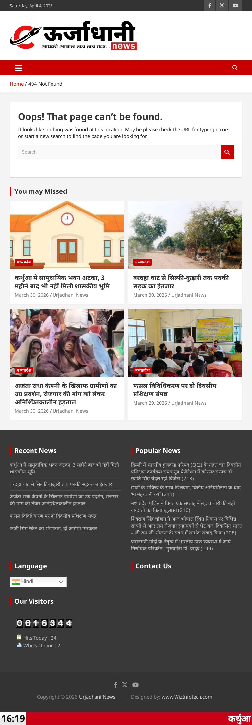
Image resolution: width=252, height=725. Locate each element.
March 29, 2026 (150, 403)
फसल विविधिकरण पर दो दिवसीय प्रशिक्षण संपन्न (174, 389)
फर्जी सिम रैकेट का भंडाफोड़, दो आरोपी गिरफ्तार (53, 528)
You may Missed (40, 191)
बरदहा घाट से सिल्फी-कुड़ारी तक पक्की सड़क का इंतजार (181, 281)
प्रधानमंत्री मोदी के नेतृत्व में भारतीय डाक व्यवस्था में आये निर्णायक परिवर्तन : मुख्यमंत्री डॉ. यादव (181, 545)
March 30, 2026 (32, 295)
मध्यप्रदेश (24, 262)
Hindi (22, 582)
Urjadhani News (70, 295)
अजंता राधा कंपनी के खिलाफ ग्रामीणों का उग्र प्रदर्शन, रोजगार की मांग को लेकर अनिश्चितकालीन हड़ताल (66, 393)
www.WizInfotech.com (187, 697)
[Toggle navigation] (18, 67)
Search (227, 152)
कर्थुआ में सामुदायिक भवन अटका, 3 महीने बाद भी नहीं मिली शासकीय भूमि (62, 281)
